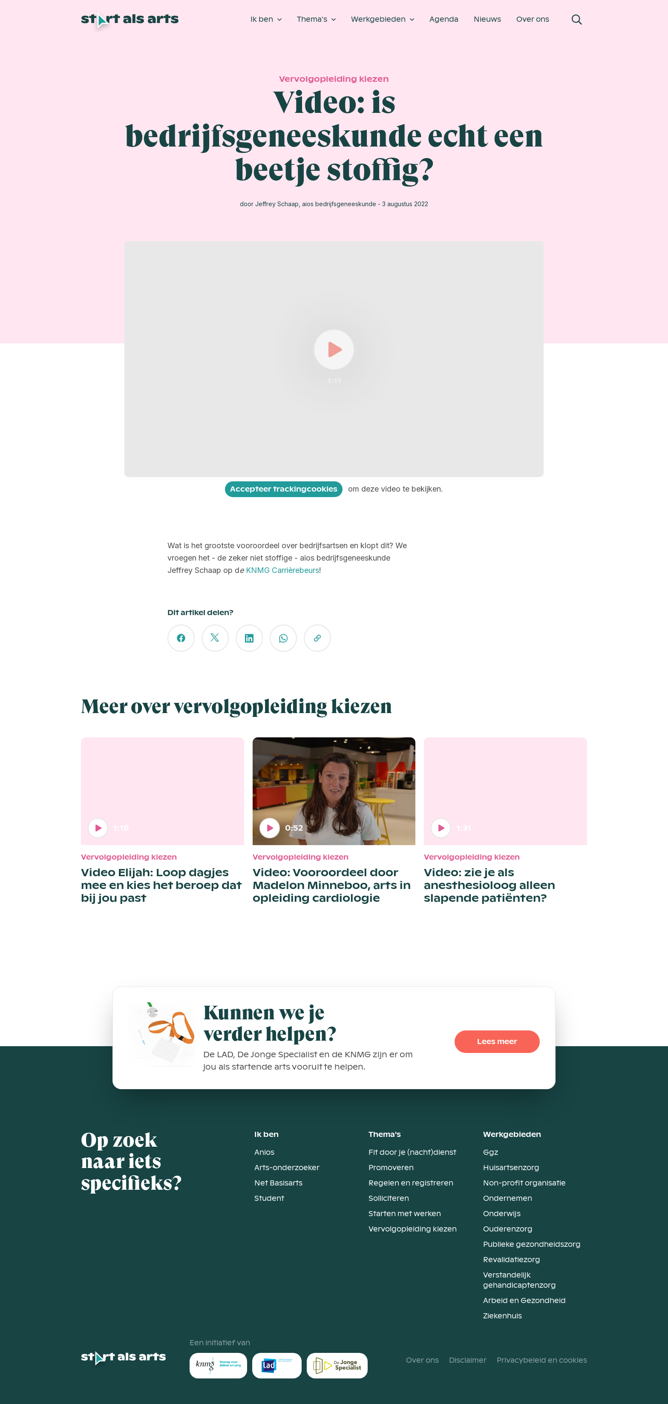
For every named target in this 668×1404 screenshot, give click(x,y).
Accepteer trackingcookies (283, 489)
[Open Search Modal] (577, 19)
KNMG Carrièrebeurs (282, 570)
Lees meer (497, 1041)
